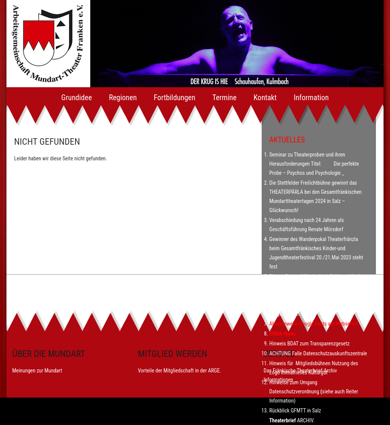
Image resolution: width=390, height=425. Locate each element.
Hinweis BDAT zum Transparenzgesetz (309, 343)
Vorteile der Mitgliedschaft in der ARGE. (179, 370)
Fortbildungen (174, 97)
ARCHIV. (306, 420)
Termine (225, 97)
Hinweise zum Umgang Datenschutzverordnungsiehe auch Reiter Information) (313, 391)
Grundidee (76, 97)
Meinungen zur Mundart (37, 370)
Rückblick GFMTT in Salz (296, 410)
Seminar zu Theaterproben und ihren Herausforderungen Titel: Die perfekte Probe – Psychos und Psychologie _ (314, 164)
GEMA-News (282, 334)
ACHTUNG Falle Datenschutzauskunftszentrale (318, 353)
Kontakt (265, 97)
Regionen (123, 97)
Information (311, 97)
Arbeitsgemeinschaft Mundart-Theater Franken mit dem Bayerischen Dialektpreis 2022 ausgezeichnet (318, 304)
